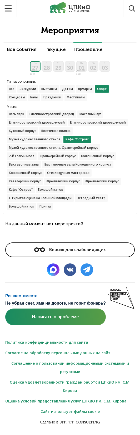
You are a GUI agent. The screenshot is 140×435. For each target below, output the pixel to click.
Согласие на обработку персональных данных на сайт (58, 352)
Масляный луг (90, 114)
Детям (67, 89)
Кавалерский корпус (25, 181)
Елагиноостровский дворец (51, 114)
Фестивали (76, 97)
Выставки (49, 89)
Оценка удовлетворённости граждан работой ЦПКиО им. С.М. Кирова (70, 386)
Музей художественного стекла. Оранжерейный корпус (53, 147)
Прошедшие (87, 49)
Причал (45, 206)
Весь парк (16, 114)
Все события (22, 49)
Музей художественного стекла (34, 139)
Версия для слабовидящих (70, 249)
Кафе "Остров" (21, 189)
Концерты (17, 97)
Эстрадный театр (91, 198)
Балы (34, 97)
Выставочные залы (24, 164)
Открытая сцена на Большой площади (40, 198)
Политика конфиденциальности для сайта (46, 342)
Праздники (52, 97)
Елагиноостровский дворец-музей (37, 122)
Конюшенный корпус (97, 156)
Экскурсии (27, 89)
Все (11, 89)
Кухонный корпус (22, 131)
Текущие (55, 49)
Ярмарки (85, 89)
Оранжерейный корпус (58, 156)
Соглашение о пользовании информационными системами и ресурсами (70, 367)
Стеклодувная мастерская (68, 173)
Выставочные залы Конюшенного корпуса (77, 164)
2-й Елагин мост (21, 156)
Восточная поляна (56, 131)
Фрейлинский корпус (63, 181)
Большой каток (50, 189)
